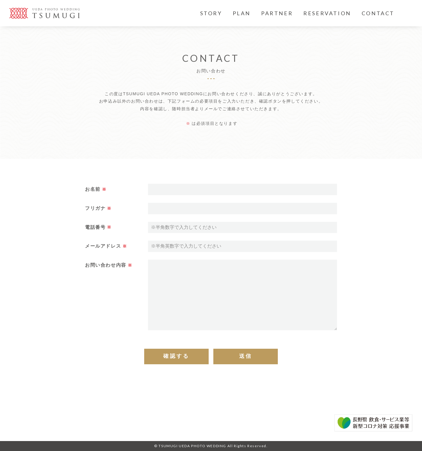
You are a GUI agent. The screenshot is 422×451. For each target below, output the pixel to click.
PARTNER (277, 13)
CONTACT (378, 13)
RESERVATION (327, 13)
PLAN (242, 13)
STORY (211, 13)
